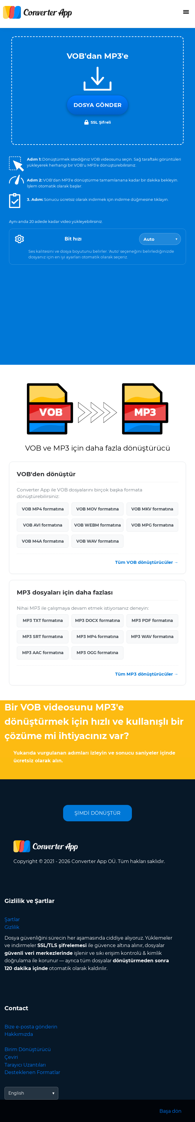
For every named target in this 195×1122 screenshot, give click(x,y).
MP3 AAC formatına (42, 652)
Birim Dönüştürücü (27, 1049)
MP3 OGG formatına (97, 652)
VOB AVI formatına (42, 525)
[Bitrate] (160, 239)
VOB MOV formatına (97, 509)
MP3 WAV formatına (152, 636)
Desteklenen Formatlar (32, 1072)
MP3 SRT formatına (42, 636)
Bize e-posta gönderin (30, 1027)
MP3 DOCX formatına (97, 620)
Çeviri (11, 1057)
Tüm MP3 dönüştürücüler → (146, 674)
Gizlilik (11, 927)
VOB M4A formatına (43, 541)
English (16, 1093)
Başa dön (170, 1111)
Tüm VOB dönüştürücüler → (146, 562)
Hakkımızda (18, 1034)
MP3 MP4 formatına (97, 636)
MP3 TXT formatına (43, 620)
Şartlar (12, 919)
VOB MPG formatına (152, 525)
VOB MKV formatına (152, 509)
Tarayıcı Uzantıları (25, 1065)
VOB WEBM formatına (97, 525)
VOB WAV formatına (97, 541)
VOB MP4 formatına (43, 509)
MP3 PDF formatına (152, 620)
